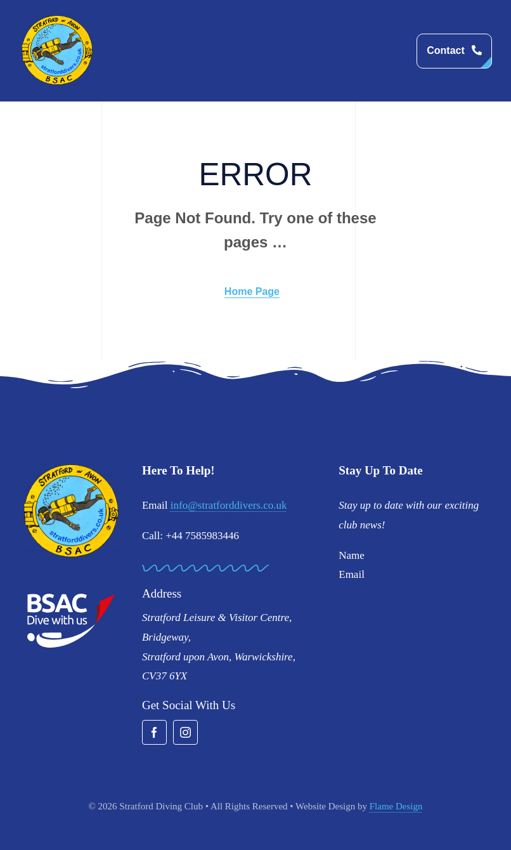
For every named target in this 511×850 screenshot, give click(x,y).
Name (352, 555)
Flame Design (396, 806)
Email (352, 574)
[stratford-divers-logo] (57, 19)
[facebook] (154, 732)
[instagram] (185, 732)
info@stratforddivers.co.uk (229, 505)
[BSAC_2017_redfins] (71, 598)
